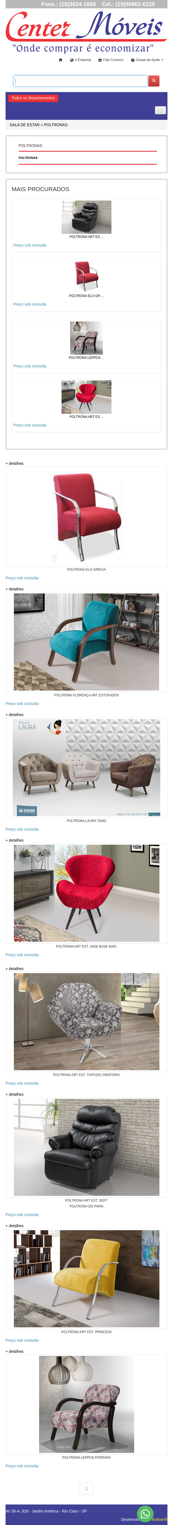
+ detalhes (15, 463)
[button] (147, 60)
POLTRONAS (55, 125)
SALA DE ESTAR (25, 125)
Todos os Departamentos (33, 98)
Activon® (159, 1519)
